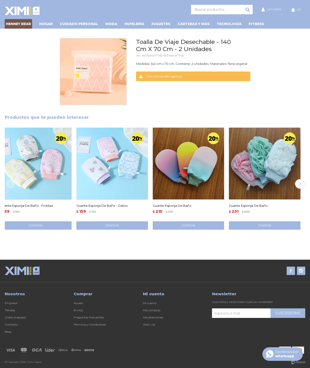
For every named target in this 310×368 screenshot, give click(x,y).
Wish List (149, 324)
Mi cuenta (150, 303)
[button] (299, 184)
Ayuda (78, 303)
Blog (8, 331)
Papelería (134, 24)
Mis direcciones (153, 317)
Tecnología (229, 24)
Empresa (11, 303)
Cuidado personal (79, 24)
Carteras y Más (193, 24)
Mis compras (151, 310)
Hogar (46, 24)
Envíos (78, 310)
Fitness (256, 24)
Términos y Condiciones (90, 324)
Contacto (11, 324)
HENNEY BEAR (18, 24)
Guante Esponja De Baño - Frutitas (26, 205)
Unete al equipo (15, 317)
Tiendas (10, 310)
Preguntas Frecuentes (89, 317)
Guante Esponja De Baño (172, 205)
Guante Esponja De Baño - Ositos (102, 205)
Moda (111, 24)
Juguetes (160, 24)
